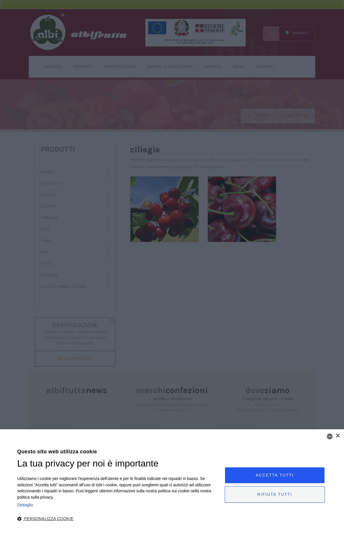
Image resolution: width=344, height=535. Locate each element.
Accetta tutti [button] (275, 475)
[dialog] (172, 482)
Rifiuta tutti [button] (274, 494)
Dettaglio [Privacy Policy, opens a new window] (25, 505)
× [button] (337, 436)
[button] (117, 519)
